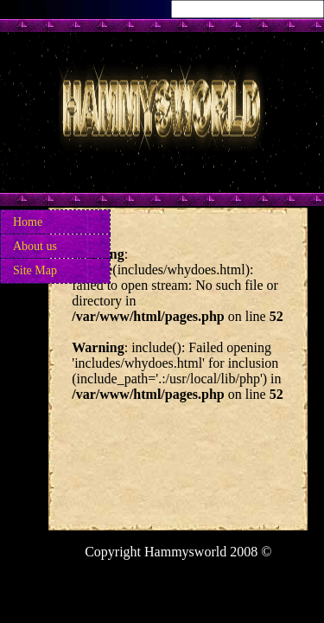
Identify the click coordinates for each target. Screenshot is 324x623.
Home (27, 221)
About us (35, 246)
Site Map (35, 270)
